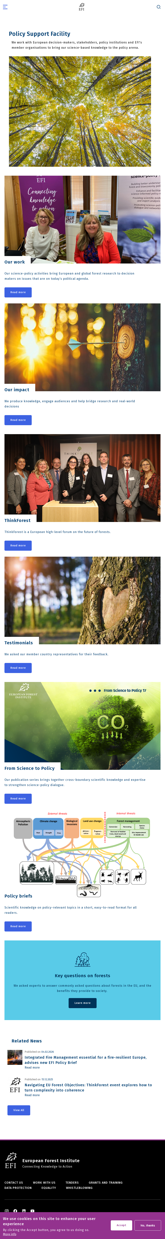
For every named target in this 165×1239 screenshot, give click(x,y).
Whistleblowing (79, 1188)
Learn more (83, 1003)
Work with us (44, 1182)
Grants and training (106, 1182)
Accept (121, 1225)
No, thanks (148, 1225)
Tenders (72, 1182)
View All (18, 1110)
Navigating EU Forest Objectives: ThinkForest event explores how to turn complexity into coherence (88, 1087)
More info (9, 1234)
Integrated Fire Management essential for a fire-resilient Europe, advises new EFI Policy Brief (86, 1060)
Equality (49, 1188)
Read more (18, 292)
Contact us (13, 1182)
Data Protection (18, 1188)
